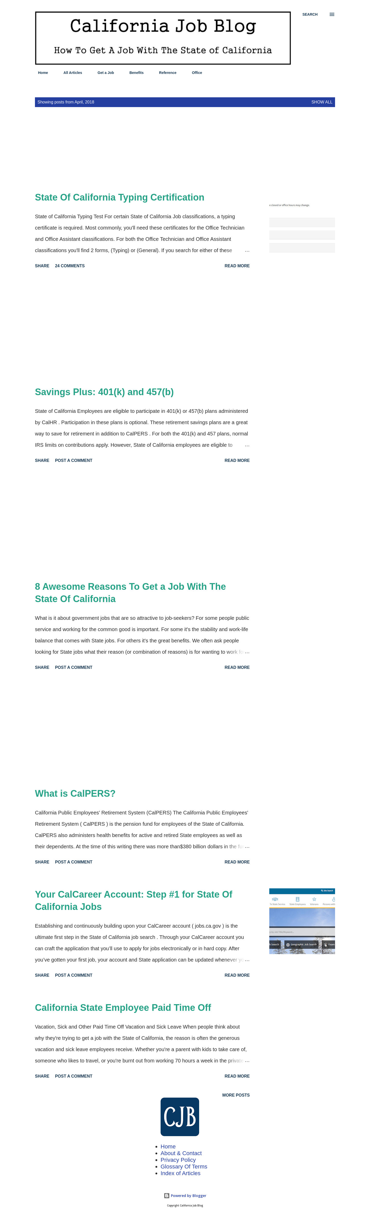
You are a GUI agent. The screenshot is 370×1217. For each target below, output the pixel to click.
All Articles (69, 73)
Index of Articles (180, 1173)
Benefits (133, 73)
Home (40, 73)
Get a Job (103, 73)
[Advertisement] (154, 155)
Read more (237, 266)
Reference (164, 73)
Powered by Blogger (185, 1195)
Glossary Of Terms (184, 1166)
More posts (236, 1095)
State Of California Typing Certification (119, 197)
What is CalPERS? (75, 793)
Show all (321, 102)
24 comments (70, 266)
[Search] (310, 14)
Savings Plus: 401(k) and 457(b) (104, 392)
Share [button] (42, 266)
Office (194, 73)
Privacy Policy (178, 1160)
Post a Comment (73, 460)
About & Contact (181, 1153)
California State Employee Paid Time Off (123, 1007)
